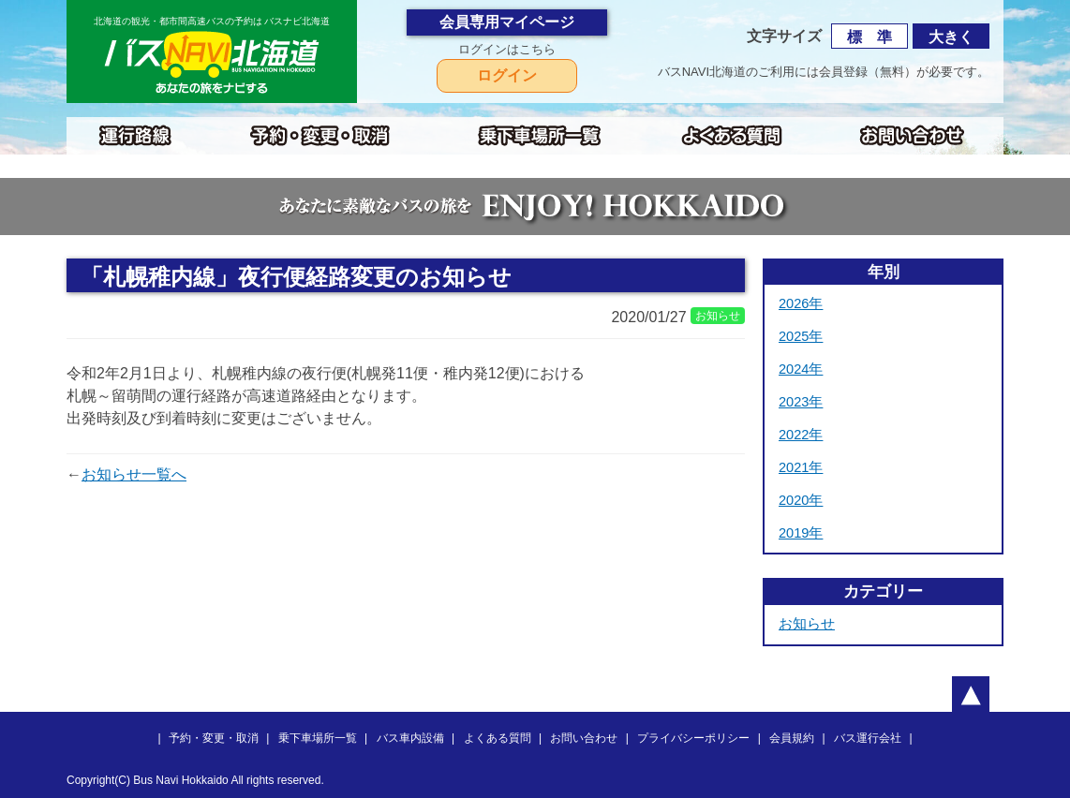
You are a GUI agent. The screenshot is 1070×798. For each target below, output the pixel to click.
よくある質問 (497, 738)
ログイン (507, 75)
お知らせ (807, 623)
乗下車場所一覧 (317, 738)
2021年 (801, 467)
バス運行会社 (867, 738)
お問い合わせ (583, 738)
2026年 (801, 303)
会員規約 (791, 738)
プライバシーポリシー (693, 738)
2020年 (801, 500)
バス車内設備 (410, 738)
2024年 (801, 369)
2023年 (801, 401)
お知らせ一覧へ (134, 474)
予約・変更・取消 (214, 738)
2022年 (801, 434)
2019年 (801, 532)
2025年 (801, 336)
